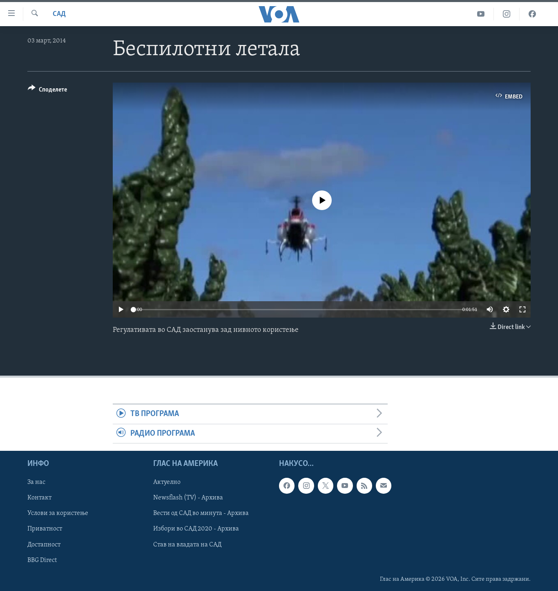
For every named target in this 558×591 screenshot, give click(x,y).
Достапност (43, 545)
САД (59, 14)
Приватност (44, 529)
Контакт (39, 498)
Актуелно (167, 482)
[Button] (47, 91)
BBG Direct (42, 560)
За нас (36, 482)
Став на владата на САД (187, 545)
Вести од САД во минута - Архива (201, 513)
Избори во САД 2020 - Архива (196, 529)
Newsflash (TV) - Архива (188, 498)
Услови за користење (57, 513)
